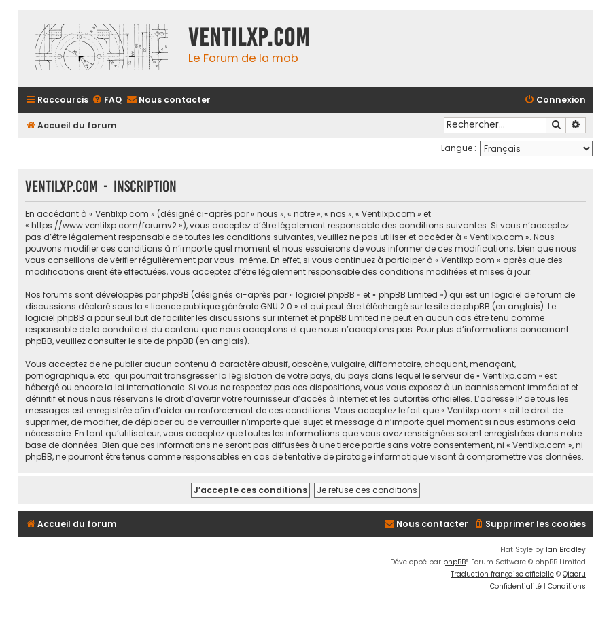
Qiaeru (574, 574)
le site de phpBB (457, 306)
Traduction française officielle (502, 574)
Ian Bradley (566, 550)
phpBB (454, 562)
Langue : (458, 148)
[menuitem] (107, 100)
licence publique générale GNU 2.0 (221, 306)
